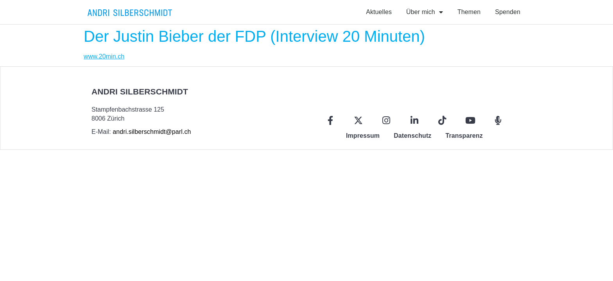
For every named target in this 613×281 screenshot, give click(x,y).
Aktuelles (379, 12)
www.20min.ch (104, 56)
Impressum (363, 135)
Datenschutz (412, 135)
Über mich (424, 12)
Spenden (507, 12)
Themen (468, 12)
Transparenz (463, 135)
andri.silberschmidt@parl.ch (152, 131)
